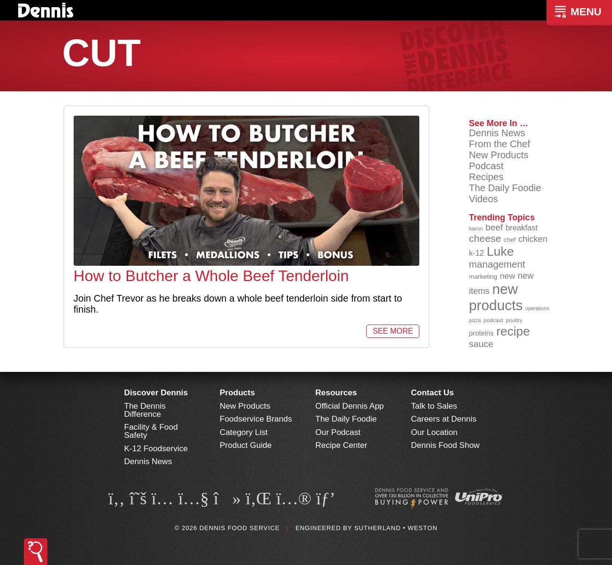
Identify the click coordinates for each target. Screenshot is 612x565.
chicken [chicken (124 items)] (532, 239)
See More (392, 331)
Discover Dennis (156, 392)
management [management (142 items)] (497, 264)
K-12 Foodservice (156, 448)
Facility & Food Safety (151, 431)
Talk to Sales (434, 406)
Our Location (434, 432)
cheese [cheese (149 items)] (485, 238)
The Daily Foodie (505, 188)
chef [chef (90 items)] (510, 239)
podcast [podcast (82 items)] (493, 320)
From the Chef (499, 144)
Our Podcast (338, 432)
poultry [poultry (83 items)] (514, 320)
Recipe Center (342, 445)
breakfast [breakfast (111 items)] (521, 227)
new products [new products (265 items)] (496, 297)
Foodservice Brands (256, 419)
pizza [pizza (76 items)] (475, 320)
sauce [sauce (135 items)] (481, 344)
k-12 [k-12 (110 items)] (476, 253)
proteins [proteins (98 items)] (481, 333)
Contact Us (432, 392)
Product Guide (246, 445)
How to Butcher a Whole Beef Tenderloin (211, 275)
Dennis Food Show (445, 445)
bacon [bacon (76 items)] (476, 228)
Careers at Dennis (444, 419)
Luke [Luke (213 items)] (500, 251)
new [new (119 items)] (507, 276)
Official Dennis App (350, 406)
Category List (244, 432)
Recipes (486, 177)
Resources (336, 392)
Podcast (486, 166)
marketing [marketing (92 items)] (483, 276)
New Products (499, 155)
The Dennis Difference (145, 410)
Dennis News (497, 133)
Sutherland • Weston (395, 528)
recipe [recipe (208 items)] (513, 331)
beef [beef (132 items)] (494, 227)
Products (237, 392)
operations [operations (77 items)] (537, 308)
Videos (483, 199)
